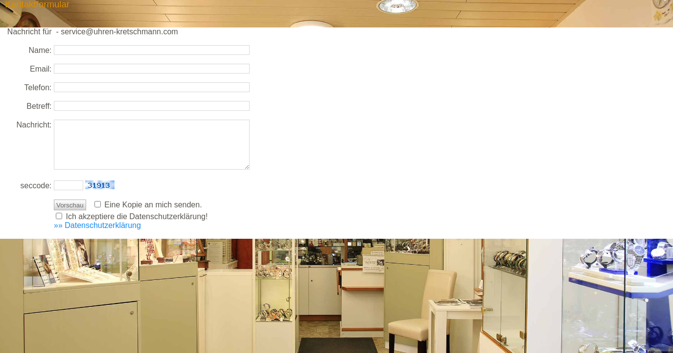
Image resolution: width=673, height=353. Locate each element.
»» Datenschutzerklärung (97, 225)
